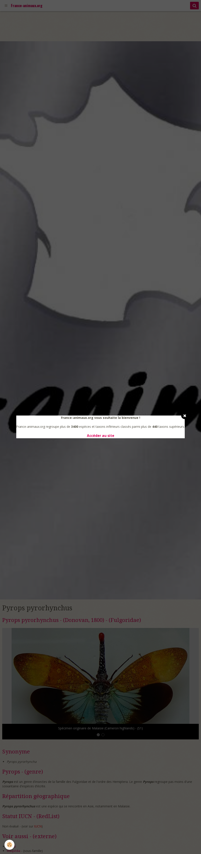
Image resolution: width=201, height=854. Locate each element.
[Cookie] (9, 845)
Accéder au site (100, 435)
